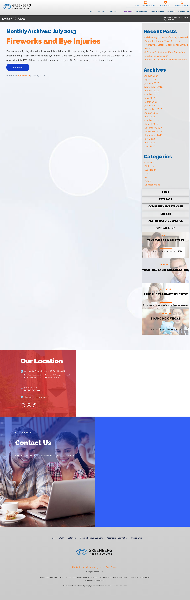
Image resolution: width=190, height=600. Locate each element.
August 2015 (151, 112)
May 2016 (149, 98)
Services (113, 11)
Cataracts (149, 162)
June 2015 (149, 116)
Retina (147, 180)
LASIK (147, 173)
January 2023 (151, 83)
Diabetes (149, 166)
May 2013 (149, 146)
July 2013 (149, 138)
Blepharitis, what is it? (156, 55)
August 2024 (151, 75)
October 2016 (151, 94)
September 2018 (153, 86)
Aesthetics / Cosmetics (117, 538)
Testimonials (142, 11)
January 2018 (151, 90)
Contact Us (183, 11)
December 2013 (153, 127)
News (147, 177)
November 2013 (153, 131)
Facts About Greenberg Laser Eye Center (95, 567)
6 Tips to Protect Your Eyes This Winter (165, 52)
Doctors (101, 11)
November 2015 (153, 109)
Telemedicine (127, 11)
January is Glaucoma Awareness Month (165, 59)
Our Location (42, 361)
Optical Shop (136, 538)
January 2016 (151, 105)
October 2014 (151, 120)
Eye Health (23, 75)
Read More (18, 67)
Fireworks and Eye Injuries (53, 41)
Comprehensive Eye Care (91, 538)
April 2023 (150, 79)
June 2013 (149, 142)
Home (91, 11)
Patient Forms (157, 11)
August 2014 (151, 124)
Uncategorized (152, 184)
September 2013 (153, 135)
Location (171, 11)
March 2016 (150, 101)
